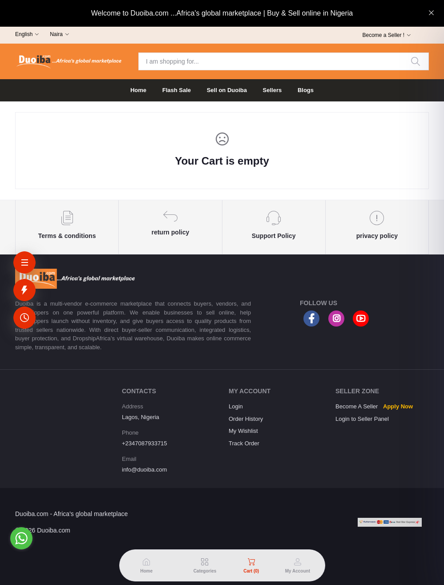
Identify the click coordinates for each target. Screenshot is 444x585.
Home (138, 90)
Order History (246, 419)
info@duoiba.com (144, 469)
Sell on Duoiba (227, 90)
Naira (56, 34)
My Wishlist (243, 431)
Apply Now (398, 406)
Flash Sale (176, 90)
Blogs (306, 90)
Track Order (244, 443)
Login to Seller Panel (362, 419)
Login (236, 406)
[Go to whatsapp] (21, 538)
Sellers (272, 90)
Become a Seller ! (383, 35)
